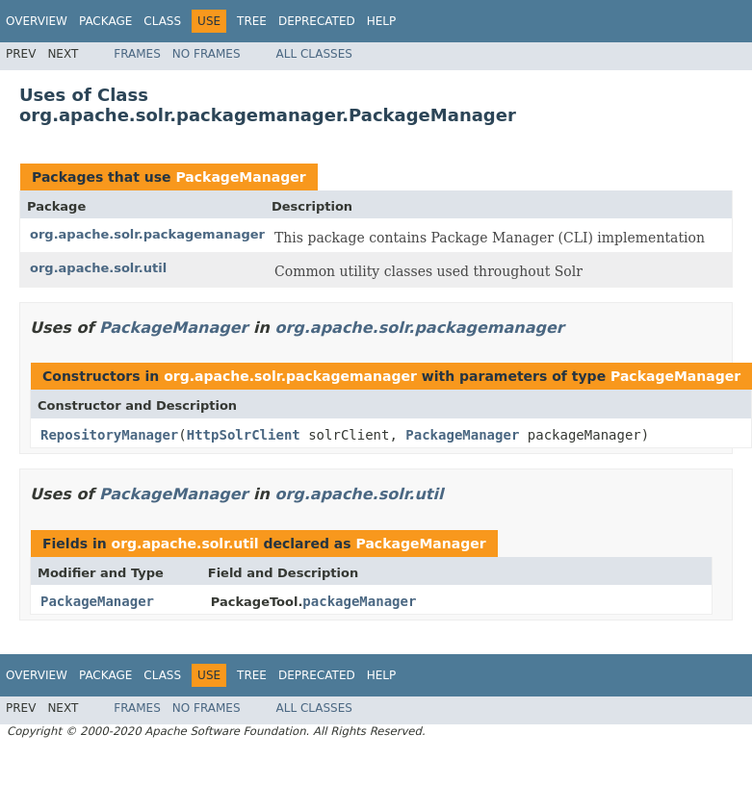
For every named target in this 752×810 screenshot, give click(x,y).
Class (162, 21)
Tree (252, 21)
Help (382, 21)
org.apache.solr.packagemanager (147, 234)
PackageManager (240, 177)
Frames (137, 54)
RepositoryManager (109, 435)
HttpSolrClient (243, 435)
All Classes (314, 54)
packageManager (359, 601)
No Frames (206, 54)
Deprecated (316, 21)
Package (105, 21)
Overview (36, 21)
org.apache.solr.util (98, 268)
